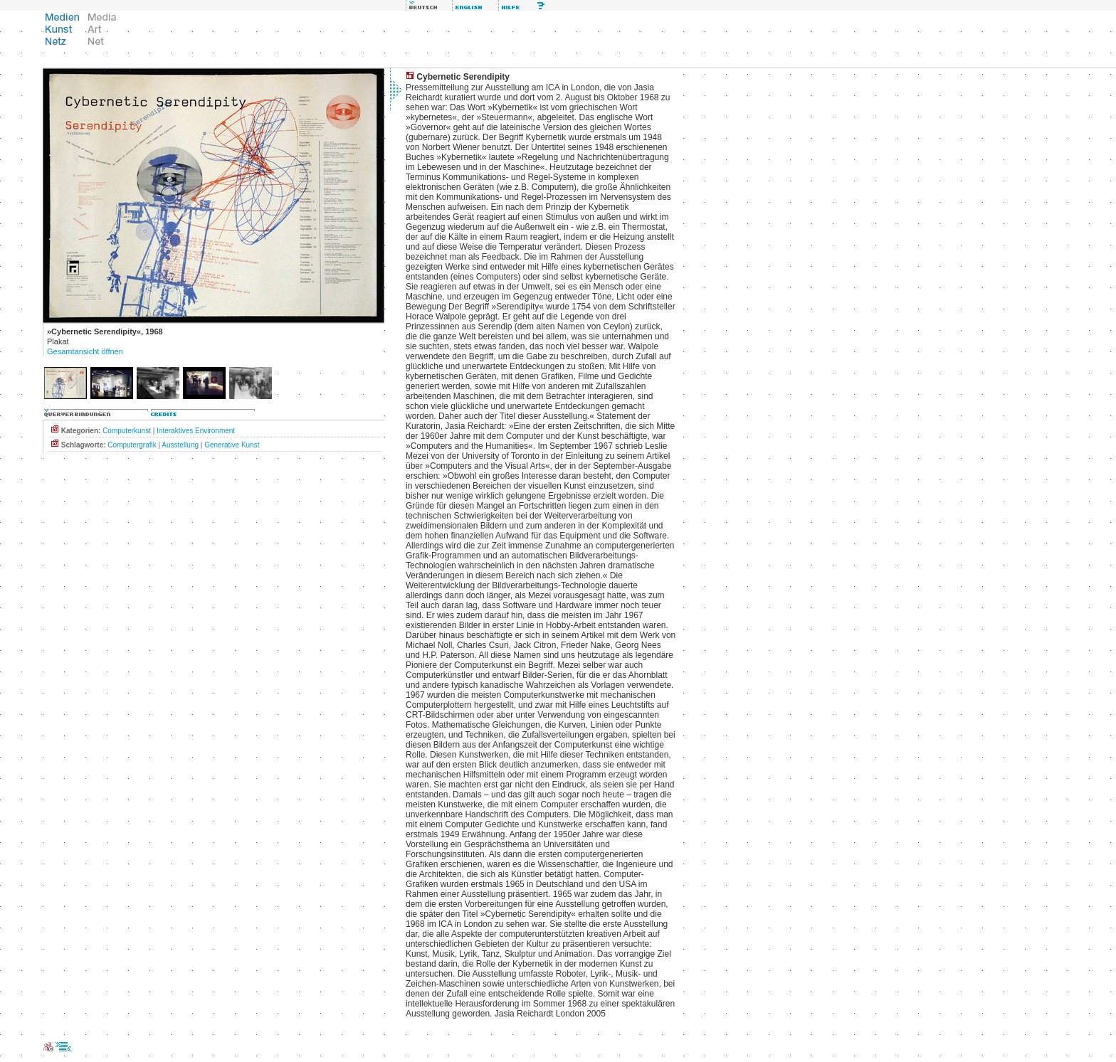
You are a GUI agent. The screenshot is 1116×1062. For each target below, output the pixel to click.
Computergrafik (131, 445)
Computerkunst (126, 431)
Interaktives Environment (196, 431)
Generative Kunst (231, 445)
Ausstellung (180, 445)
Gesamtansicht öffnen (85, 351)
